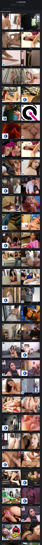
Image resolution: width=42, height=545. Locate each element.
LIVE (21, 2)
